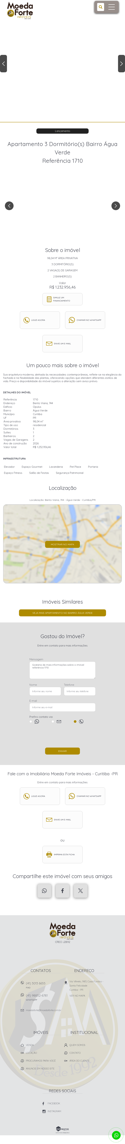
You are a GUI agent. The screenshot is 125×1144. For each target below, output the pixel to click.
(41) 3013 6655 (43, 986)
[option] (62, 61)
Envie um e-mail (62, 343)
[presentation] (62, 737)
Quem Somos (77, 1045)
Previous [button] (3, 63)
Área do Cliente (79, 1060)
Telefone (69, 684)
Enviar (62, 751)
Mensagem (36, 659)
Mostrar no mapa (62, 544)
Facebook (62, 891)
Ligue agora (38, 320)
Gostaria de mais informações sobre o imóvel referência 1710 (62, 670)
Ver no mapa (77, 995)
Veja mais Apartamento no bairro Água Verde (62, 612)
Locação (31, 1052)
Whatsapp (44, 891)
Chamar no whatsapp (89, 320)
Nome (33, 684)
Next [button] (121, 63)
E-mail (33, 700)
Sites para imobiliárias (62, 1133)
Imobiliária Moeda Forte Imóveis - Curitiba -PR (62, 931)
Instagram (54, 1111)
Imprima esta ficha (64, 854)
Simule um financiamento (61, 299)
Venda (30, 1045)
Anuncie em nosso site (40, 1068)
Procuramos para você (41, 1060)
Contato (75, 1052)
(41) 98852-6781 (43, 998)
